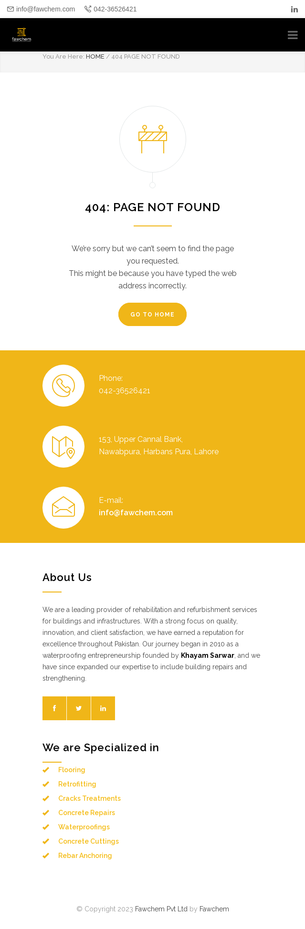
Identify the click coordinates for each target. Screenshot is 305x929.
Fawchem (214, 909)
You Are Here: (63, 56)
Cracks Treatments (89, 798)
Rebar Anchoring (85, 855)
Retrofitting (77, 784)
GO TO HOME (152, 314)
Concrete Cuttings (88, 841)
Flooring (71, 770)
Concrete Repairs (86, 813)
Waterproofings (84, 827)
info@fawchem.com (45, 9)
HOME (95, 56)
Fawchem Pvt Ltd (161, 909)
